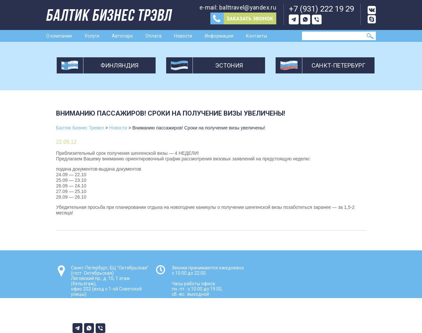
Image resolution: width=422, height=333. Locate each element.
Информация (219, 36)
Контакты (256, 36)
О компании (59, 36)
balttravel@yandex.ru (247, 7)
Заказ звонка (243, 18)
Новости (183, 36)
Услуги (91, 36)
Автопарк (122, 36)
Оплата (153, 36)
